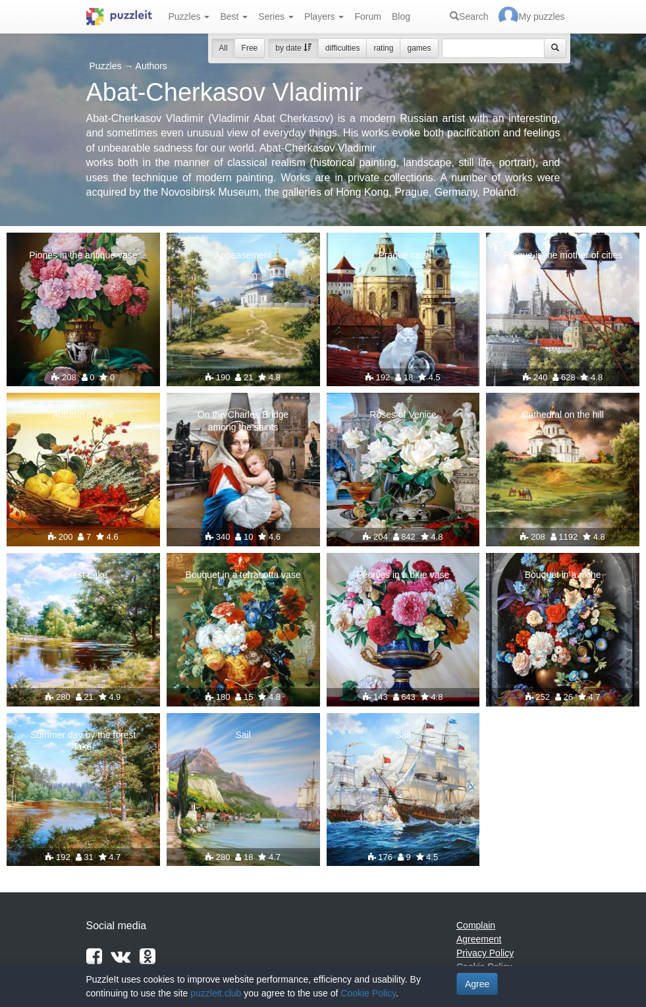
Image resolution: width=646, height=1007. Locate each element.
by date (293, 48)
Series (276, 16)
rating (383, 48)
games (419, 48)
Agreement (478, 939)
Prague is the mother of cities (562, 255)
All (223, 48)
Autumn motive (83, 414)
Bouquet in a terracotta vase (243, 574)
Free (250, 48)
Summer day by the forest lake (83, 741)
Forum (367, 16)
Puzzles (189, 16)
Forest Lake (83, 574)
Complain (475, 925)
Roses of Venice (402, 414)
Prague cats (403, 255)
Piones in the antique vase (83, 255)
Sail (242, 735)
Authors (151, 66)
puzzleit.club (215, 993)
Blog (401, 16)
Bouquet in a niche (563, 574)
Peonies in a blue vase (402, 574)
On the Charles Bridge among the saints (243, 420)
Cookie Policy (368, 993)
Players (324, 16)
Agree (477, 984)
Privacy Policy (485, 953)
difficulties (342, 48)
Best (234, 16)
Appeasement (243, 255)
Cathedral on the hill (563, 414)
